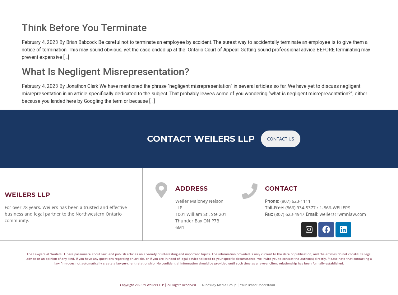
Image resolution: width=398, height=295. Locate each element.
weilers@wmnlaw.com (343, 214)
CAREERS (323, 23)
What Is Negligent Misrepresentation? (105, 72)
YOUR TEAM (131, 23)
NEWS (291, 23)
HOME (32, 23)
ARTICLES (260, 23)
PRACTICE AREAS (77, 23)
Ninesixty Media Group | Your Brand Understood (238, 285)
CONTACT (359, 23)
